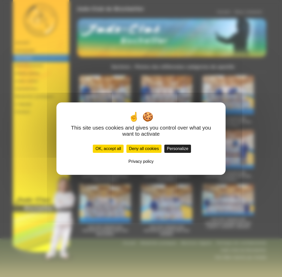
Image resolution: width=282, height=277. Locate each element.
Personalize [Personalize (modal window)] (177, 148)
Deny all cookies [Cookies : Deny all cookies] (144, 148)
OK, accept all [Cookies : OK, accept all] (108, 148)
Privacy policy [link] (141, 161)
